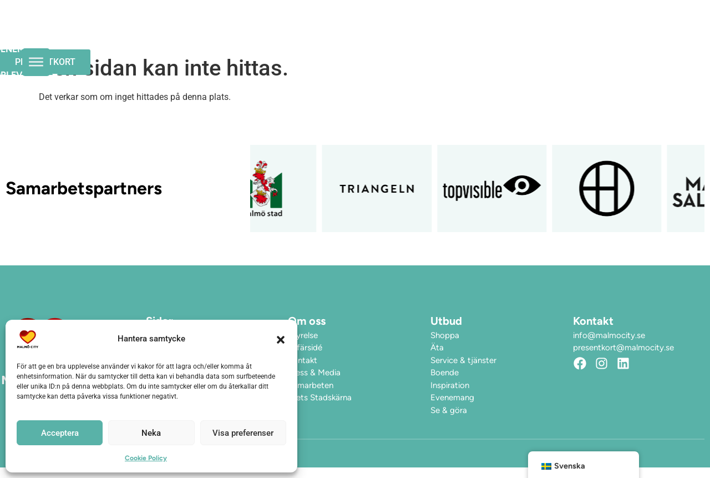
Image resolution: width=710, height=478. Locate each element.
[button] (280, 339)
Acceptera (60, 433)
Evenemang (313, 30)
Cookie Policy (146, 458)
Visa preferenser (242, 433)
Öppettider (237, 30)
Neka (151, 433)
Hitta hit (477, 30)
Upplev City (398, 31)
